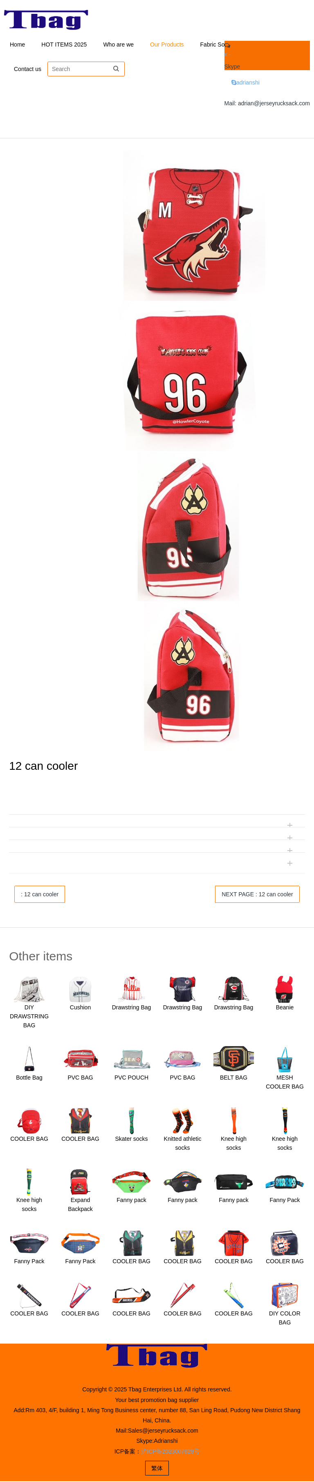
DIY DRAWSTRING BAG (29, 1017)
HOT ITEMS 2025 (64, 45)
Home (17, 45)
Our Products (167, 45)
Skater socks (131, 1139)
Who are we (118, 45)
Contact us (27, 69)
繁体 (157, 1469)
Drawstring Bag (131, 1008)
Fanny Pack (285, 1201)
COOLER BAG (29, 1139)
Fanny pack (131, 1201)
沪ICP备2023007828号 (170, 1452)
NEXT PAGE (257, 895)
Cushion (80, 1008)
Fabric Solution (219, 45)
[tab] (157, 797)
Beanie (285, 1008)
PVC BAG (80, 1078)
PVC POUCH (131, 1078)
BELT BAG (233, 1078)
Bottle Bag (29, 1078)
